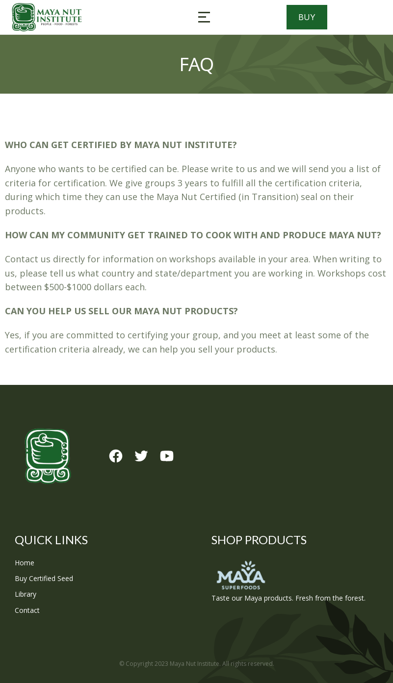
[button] (204, 17)
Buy (306, 17)
